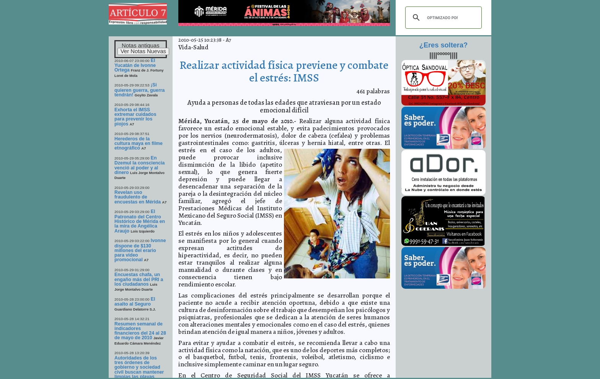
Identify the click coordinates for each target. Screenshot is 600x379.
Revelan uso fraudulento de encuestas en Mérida (137, 197)
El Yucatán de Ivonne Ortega (135, 65)
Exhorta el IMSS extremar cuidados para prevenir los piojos (135, 117)
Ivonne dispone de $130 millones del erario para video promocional (140, 250)
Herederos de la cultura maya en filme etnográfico (138, 143)
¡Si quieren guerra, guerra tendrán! (139, 90)
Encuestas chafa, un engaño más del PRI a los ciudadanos (138, 279)
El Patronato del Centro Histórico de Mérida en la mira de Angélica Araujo (139, 221)
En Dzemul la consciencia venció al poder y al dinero (139, 165)
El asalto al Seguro (134, 301)
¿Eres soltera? (443, 45)
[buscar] (442, 17)
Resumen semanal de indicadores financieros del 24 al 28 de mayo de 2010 (140, 331)
